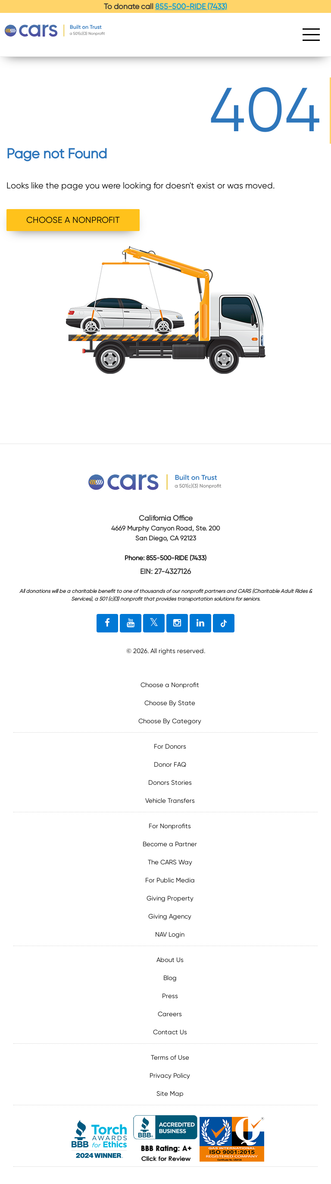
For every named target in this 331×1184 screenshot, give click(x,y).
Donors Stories (170, 782)
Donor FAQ (170, 764)
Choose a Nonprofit (170, 685)
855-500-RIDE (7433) (191, 6)
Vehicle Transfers (170, 801)
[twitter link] (154, 623)
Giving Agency (169, 916)
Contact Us (170, 1032)
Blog (170, 978)
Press (170, 996)
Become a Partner (170, 844)
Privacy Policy (170, 1075)
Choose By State (169, 703)
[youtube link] (130, 623)
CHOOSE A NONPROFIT (73, 220)
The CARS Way (170, 862)
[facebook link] (107, 623)
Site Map (170, 1094)
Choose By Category (169, 721)
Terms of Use (170, 1057)
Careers (170, 1014)
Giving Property (170, 898)
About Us (170, 960)
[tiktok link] (223, 623)
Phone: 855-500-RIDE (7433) (165, 558)
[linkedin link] (200, 623)
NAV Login (169, 934)
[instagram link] (177, 623)
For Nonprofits (170, 826)
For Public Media (170, 880)
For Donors (170, 746)
